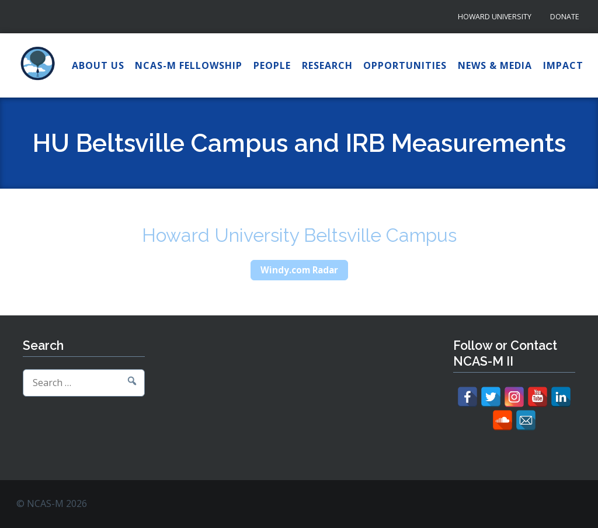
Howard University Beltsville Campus (299, 235)
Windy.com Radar (299, 270)
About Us (98, 65)
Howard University (494, 17)
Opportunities (405, 65)
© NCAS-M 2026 (51, 503)
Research (327, 65)
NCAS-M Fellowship (188, 65)
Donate (564, 17)
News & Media (495, 65)
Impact (563, 65)
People (272, 65)
